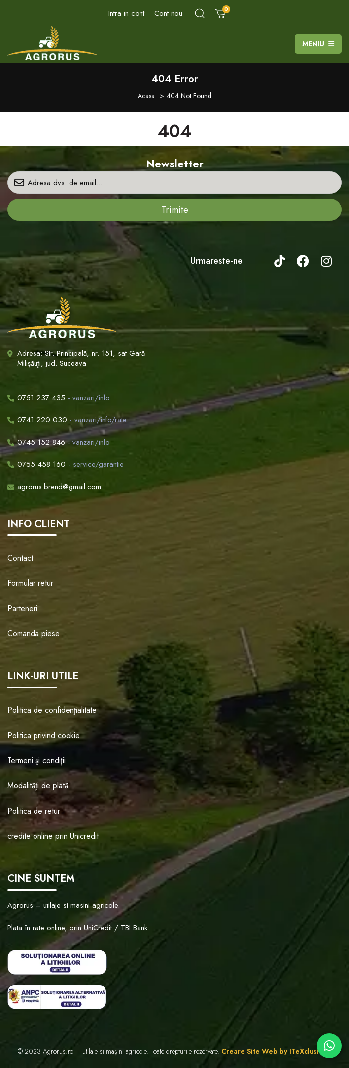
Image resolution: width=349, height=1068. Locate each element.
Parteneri (22, 608)
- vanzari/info (58, 398)
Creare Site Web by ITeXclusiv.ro (276, 1051)
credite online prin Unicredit (53, 836)
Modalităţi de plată (38, 785)
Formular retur (30, 583)
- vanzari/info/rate (67, 420)
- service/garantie (65, 464)
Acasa (146, 96)
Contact (20, 558)
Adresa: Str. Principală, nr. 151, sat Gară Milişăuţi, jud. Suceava (81, 358)
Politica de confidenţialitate (52, 710)
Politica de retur (33, 811)
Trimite (174, 210)
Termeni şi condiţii (36, 760)
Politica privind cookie (43, 735)
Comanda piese (33, 633)
